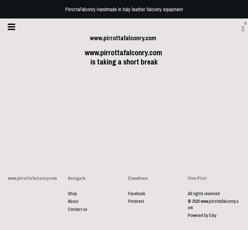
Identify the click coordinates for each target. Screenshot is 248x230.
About (73, 201)
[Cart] (243, 28)
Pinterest (136, 201)
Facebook (136, 193)
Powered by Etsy (202, 215)
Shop (72, 193)
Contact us (77, 209)
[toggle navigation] (11, 27)
